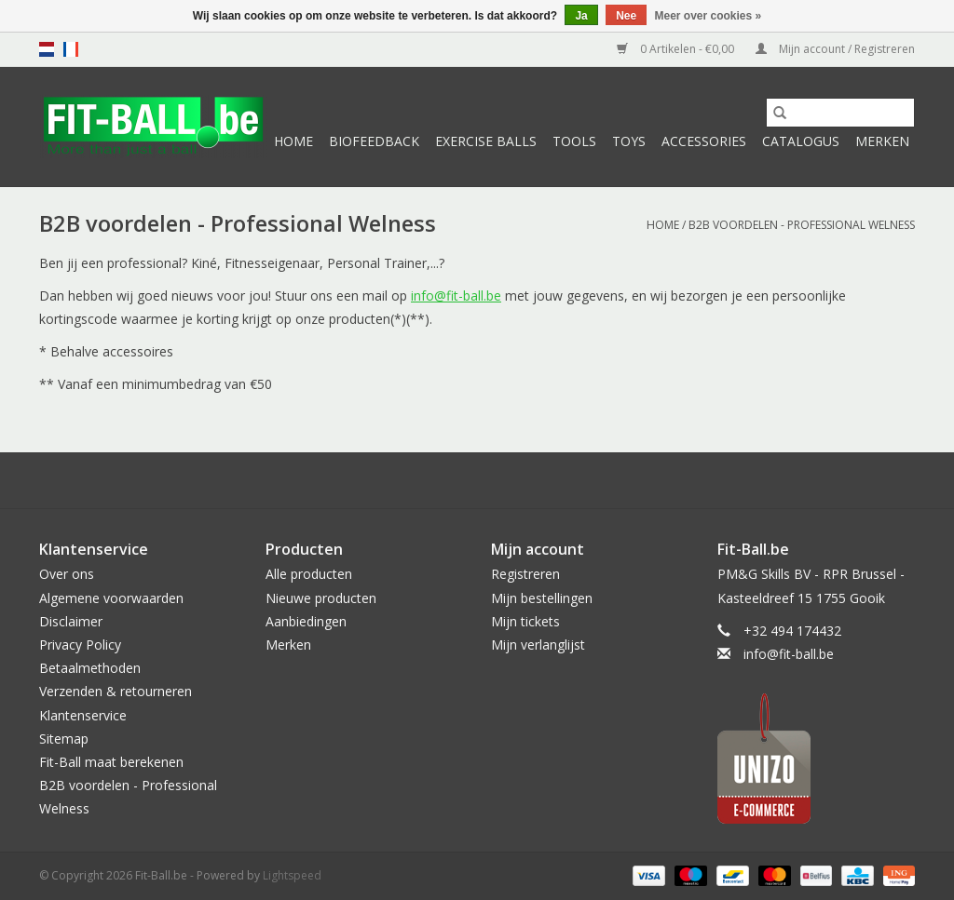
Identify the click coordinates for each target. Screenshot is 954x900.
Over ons (66, 574)
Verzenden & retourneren (115, 691)
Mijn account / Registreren (835, 49)
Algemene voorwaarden (111, 598)
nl (46, 49)
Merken (882, 141)
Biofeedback (374, 141)
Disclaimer (70, 621)
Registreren (525, 574)
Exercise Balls (486, 141)
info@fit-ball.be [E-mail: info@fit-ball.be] (788, 654)
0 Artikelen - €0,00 (677, 49)
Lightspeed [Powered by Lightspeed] (292, 875)
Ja (581, 15)
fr (70, 49)
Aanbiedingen (306, 621)
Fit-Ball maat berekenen (111, 762)
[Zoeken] (840, 113)
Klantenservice (83, 715)
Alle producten (309, 574)
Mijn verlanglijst (538, 644)
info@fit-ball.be (456, 295)
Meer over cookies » (708, 15)
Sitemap (64, 738)
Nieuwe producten (321, 598)
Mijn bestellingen (542, 598)
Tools (574, 141)
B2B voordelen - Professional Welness (801, 225)
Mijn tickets (525, 621)
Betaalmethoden (90, 668)
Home (293, 141)
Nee (626, 15)
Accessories (703, 141)
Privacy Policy (80, 644)
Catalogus (800, 141)
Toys (629, 141)
